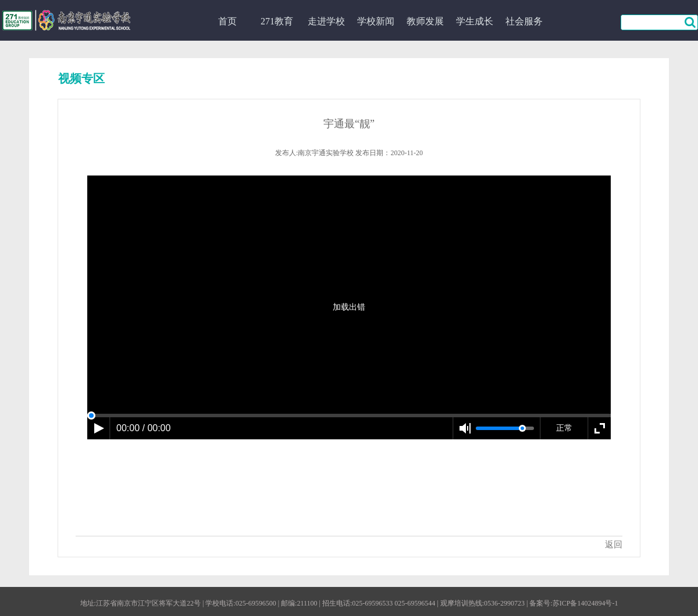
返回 (613, 544)
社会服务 (524, 21)
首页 (227, 21)
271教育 (277, 21)
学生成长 (474, 21)
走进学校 (326, 21)
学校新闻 (375, 21)
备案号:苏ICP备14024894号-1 (573, 603)
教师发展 (425, 21)
